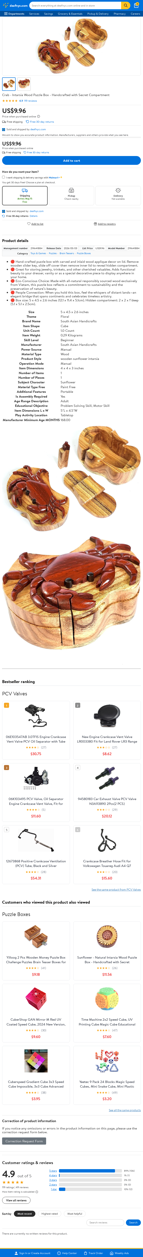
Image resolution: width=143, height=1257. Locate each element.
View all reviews (16, 1200)
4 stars (53, 1175)
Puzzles (53, 253)
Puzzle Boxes (84, 253)
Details (33, 216)
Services (34, 14)
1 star (54, 1189)
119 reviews (30, 100)
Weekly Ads (119, 1253)
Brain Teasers (67, 253)
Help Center (67, 1253)
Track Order (93, 1253)
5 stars (53, 1170)
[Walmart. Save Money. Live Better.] (15, 5)
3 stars (53, 1180)
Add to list (35, 223)
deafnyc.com (38, 129)
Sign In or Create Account (32, 1253)
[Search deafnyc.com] (75, 5)
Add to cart (71, 160)
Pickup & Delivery (98, 14)
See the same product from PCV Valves (116, 889)
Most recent (24, 1213)
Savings (48, 14)
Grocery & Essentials (70, 14)
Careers (135, 14)
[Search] (125, 5)
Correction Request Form (24, 1141)
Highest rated (49, 1213)
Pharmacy (120, 14)
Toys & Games (38, 253)
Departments (14, 14)
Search (133, 1222)
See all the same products (125, 1110)
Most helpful (74, 1213)
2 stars (53, 1184)
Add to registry (105, 223)
